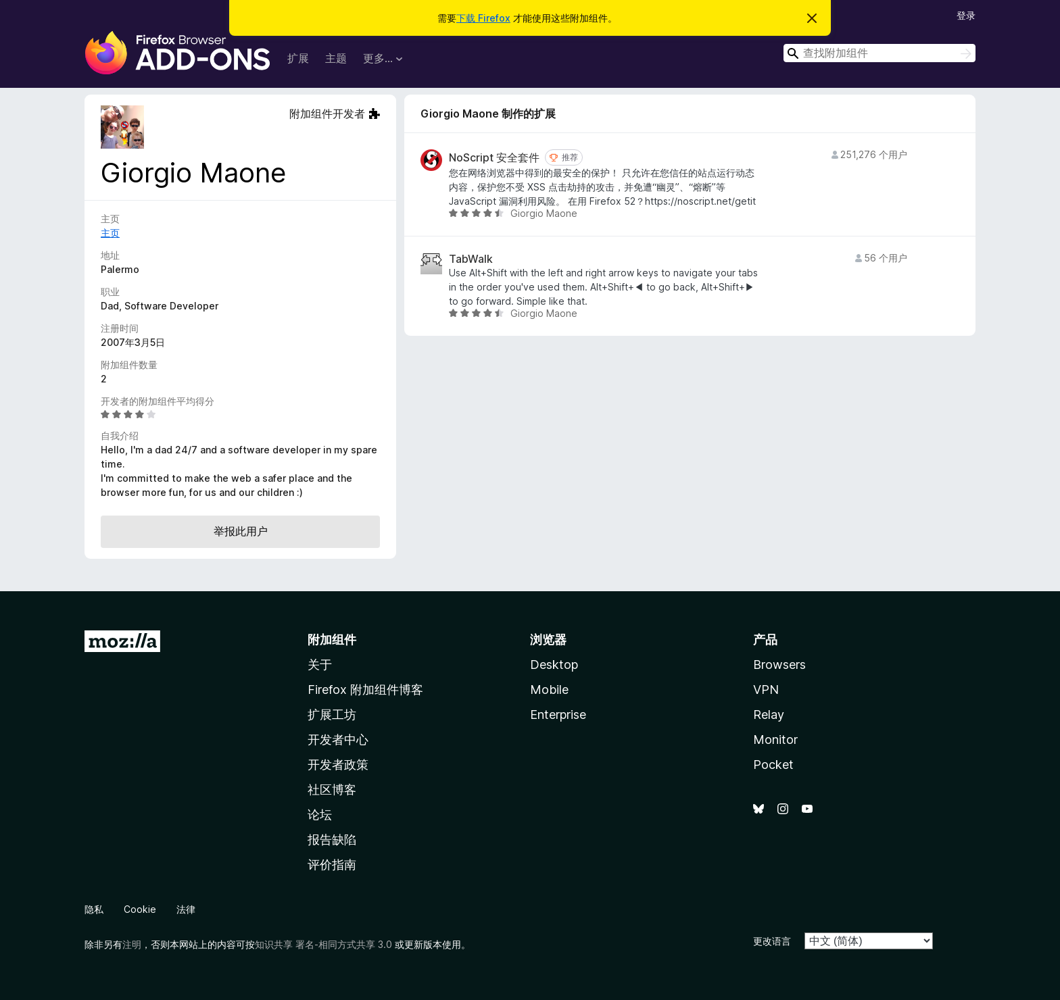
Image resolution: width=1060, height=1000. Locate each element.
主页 (110, 233)
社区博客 (332, 789)
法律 (185, 909)
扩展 (298, 58)
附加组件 (332, 639)
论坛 (320, 814)
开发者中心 (338, 739)
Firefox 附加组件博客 (365, 689)
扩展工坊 (332, 714)
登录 (966, 15)
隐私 (94, 909)
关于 (320, 664)
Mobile (549, 689)
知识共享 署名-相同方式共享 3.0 (323, 944)
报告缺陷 (332, 839)
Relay (768, 714)
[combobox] (879, 53)
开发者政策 (338, 764)
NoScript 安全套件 (494, 157)
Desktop (554, 664)
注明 (131, 944)
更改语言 (772, 941)
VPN (766, 689)
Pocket (773, 764)
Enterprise (558, 714)
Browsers (779, 664)
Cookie (140, 909)
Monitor (775, 739)
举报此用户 (241, 531)
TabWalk (471, 259)
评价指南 (332, 864)
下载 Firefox (483, 18)
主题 (336, 58)
